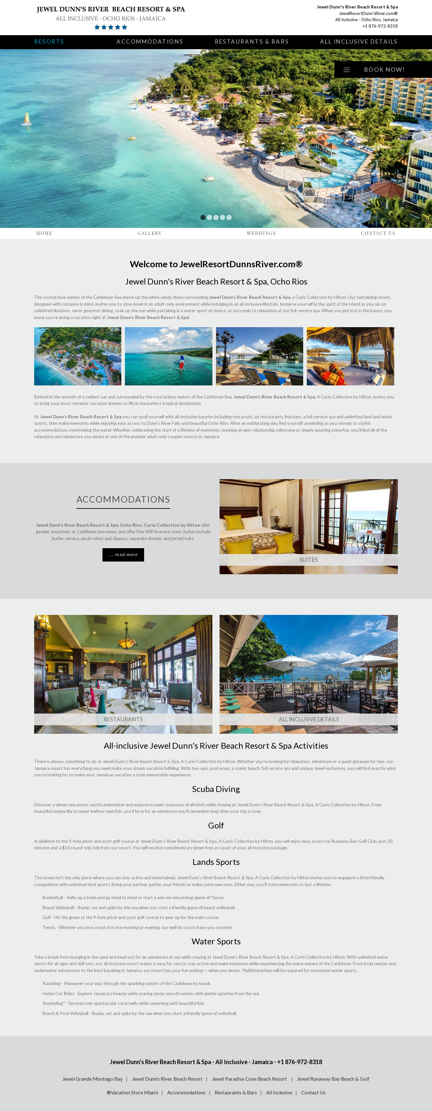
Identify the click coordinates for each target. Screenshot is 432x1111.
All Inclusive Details (359, 41)
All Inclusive (279, 1092)
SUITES (309, 559)
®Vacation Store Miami (132, 1092)
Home (44, 233)
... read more (123, 554)
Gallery (150, 233)
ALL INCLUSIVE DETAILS (309, 719)
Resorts (49, 41)
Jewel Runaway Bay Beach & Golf (333, 1079)
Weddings (261, 233)
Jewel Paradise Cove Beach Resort (250, 1079)
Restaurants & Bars (252, 41)
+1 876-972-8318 (380, 26)
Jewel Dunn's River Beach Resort (167, 1079)
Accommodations (149, 41)
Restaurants (123, 719)
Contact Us (378, 233)
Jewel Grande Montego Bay (92, 1079)
